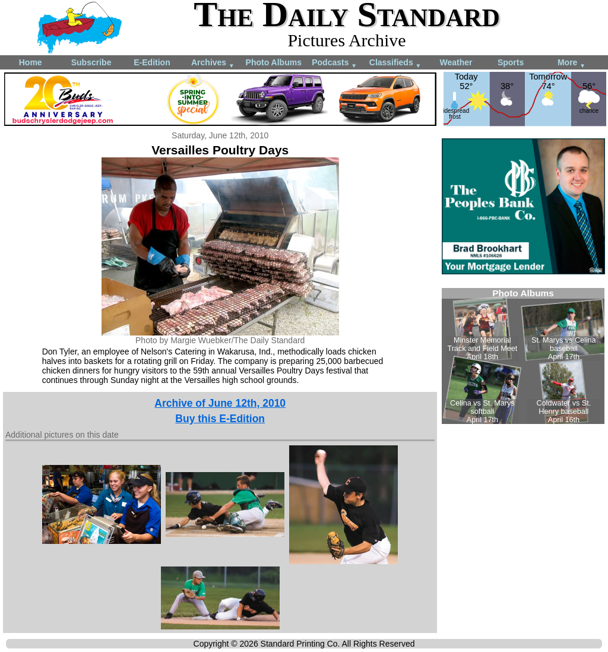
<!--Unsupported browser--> (523, 356)
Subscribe (91, 62)
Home (30, 62)
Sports (511, 62)
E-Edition (152, 62)
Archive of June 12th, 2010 (220, 403)
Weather (455, 62)
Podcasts (334, 63)
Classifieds (395, 63)
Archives (213, 63)
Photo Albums (274, 62)
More (571, 63)
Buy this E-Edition (220, 419)
